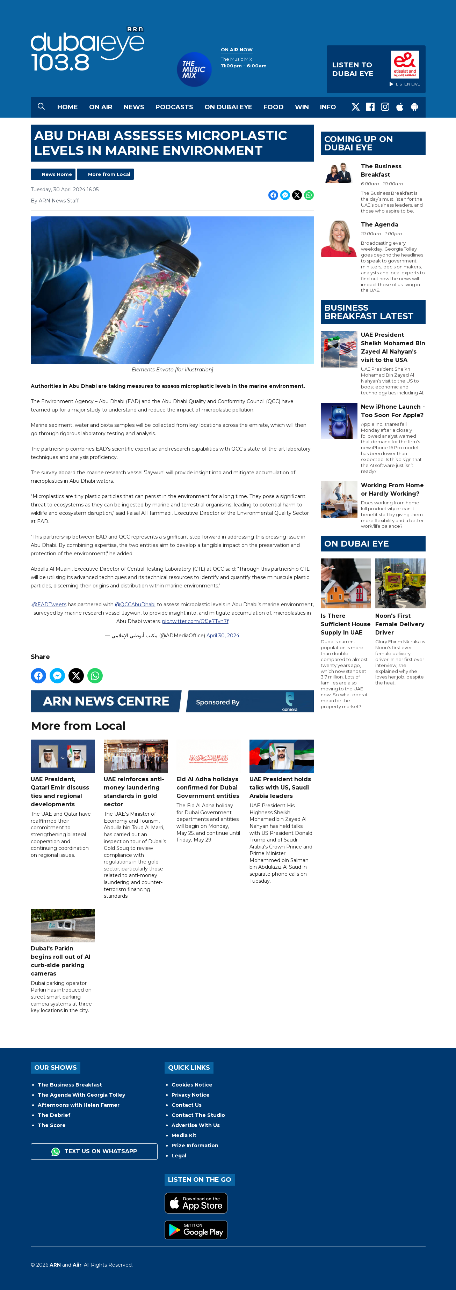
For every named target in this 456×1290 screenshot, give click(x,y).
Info (328, 107)
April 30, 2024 (223, 636)
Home (67, 107)
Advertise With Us (196, 1125)
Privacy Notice (191, 1095)
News (134, 107)
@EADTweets (49, 605)
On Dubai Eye (228, 107)
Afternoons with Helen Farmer (79, 1105)
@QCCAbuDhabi (135, 605)
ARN (55, 1265)
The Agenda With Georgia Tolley (81, 1095)
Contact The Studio (198, 1115)
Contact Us (187, 1105)
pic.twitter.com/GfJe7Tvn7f (195, 621)
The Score (52, 1125)
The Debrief (54, 1115)
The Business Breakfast (70, 1085)
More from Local (109, 174)
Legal (179, 1155)
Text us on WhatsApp (94, 1152)
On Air (101, 107)
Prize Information (195, 1145)
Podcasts (174, 107)
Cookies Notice (192, 1085)
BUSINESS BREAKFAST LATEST (369, 312)
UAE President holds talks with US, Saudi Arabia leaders (281, 770)
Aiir (77, 1265)
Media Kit (184, 1135)
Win (302, 107)
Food (273, 107)
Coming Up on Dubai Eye (358, 143)
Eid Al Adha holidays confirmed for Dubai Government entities (208, 770)
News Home (57, 174)
